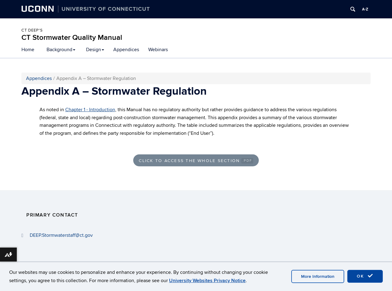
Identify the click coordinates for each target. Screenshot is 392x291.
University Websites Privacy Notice (207, 281)
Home (27, 50)
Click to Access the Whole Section (196, 161)
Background (61, 50)
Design (95, 50)
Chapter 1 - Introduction (90, 110)
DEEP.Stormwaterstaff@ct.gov (61, 235)
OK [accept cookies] (365, 276)
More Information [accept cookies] (317, 276)
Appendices (126, 50)
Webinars (158, 50)
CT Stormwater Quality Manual (71, 37)
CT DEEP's (32, 30)
